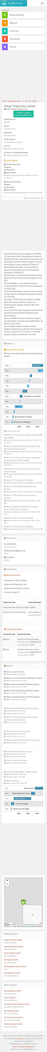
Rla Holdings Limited (11, 1011)
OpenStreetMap (30, 926)
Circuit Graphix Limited (12, 953)
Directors (13, 47)
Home (4, 101)
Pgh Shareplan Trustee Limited (15, 966)
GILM (34, 101)
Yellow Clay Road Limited (13, 1024)
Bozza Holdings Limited (12, 991)
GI (26, 101)
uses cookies (19, 1038)
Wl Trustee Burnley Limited (13, 1017)
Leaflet (14, 926)
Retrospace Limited (11, 960)
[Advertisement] (23, 76)
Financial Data (15, 39)
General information (17, 15)
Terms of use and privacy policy (23, 1046)
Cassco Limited (9, 997)
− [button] (7, 884)
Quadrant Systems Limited (13, 946)
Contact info (14, 31)
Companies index (14, 101)
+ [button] (7, 880)
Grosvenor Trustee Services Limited (16, 1004)
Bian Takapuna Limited (12, 973)
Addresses (13, 23)
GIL (29, 101)
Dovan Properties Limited (13, 940)
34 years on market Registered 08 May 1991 (23, 114)
